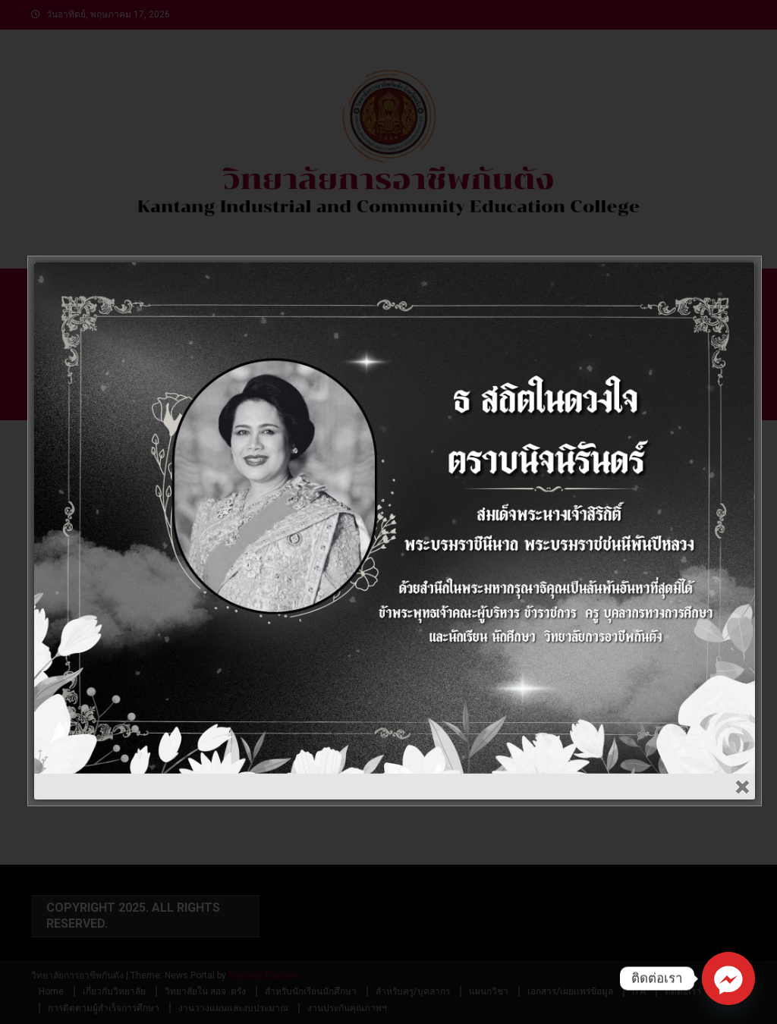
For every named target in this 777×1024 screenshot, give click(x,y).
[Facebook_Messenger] (728, 978)
